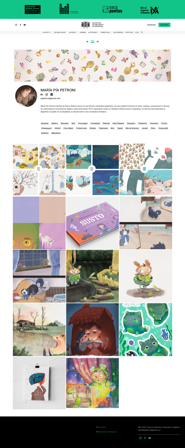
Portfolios (129, 32)
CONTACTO (46, 32)
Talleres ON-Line (60, 32)
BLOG (137, 32)
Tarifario (83, 32)
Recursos (72, 32)
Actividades (92, 32)
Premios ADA (105, 32)
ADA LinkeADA (118, 32)
